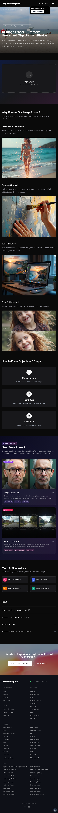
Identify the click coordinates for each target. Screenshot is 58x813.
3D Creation (34, 776)
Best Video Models (9, 776)
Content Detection (9, 770)
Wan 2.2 (5, 752)
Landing (13, 10)
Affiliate (33, 706)
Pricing (5, 697)
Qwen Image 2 (7, 727)
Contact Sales (35, 700)
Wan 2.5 (5, 746)
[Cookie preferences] (55, 810)
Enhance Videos (35, 785)
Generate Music (35, 767)
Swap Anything (8, 782)
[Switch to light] (39, 3)
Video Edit (7, 788)
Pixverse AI (34, 758)
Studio (32, 691)
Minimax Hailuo (35, 730)
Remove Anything (36, 773)
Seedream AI (7, 749)
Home (5, 10)
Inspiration (34, 709)
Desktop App (34, 694)
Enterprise (7, 700)
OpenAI (5, 743)
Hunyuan (33, 749)
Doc (31, 697)
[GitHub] (25, 807)
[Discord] (29, 807)
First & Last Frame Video (39, 770)
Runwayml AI (34, 743)
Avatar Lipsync (35, 779)
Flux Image (34, 727)
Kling (32, 733)
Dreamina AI (7, 755)
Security (6, 715)
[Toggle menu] (53, 3)
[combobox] (46, 3)
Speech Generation (37, 794)
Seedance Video (8, 758)
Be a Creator (35, 715)
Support (33, 703)
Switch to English (37, 11)
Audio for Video (8, 785)
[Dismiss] (48, 8)
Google (32, 736)
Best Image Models (9, 779)
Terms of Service (9, 709)
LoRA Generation (8, 794)
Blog (32, 712)
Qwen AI (33, 755)
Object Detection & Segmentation (15, 767)
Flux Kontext (35, 740)
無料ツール (23, 10)
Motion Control (8, 773)
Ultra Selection (8, 791)
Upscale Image (35, 791)
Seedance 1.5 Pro (9, 733)
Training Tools (35, 782)
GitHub (32, 719)
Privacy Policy (8, 712)
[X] (33, 807)
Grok (4, 730)
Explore (5, 694)
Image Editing (35, 788)
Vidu (32, 752)
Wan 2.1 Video (35, 746)
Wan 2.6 (5, 736)
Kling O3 (6, 740)
